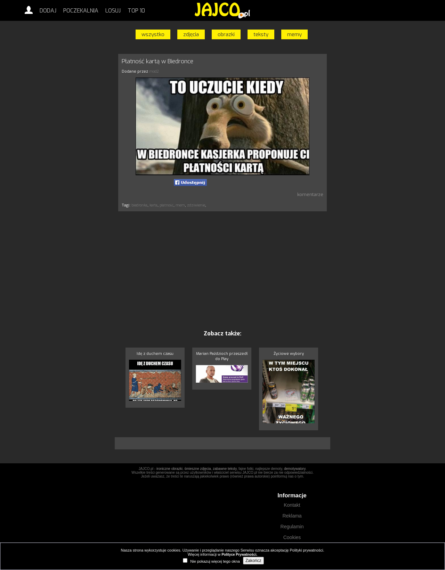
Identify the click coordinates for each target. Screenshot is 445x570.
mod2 (154, 71)
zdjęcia (191, 34)
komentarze (310, 194)
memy (294, 34)
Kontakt (292, 505)
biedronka (139, 205)
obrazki (226, 34)
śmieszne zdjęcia (197, 469)
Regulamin (292, 526)
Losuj (113, 10)
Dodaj (48, 10)
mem (180, 205)
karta (153, 205)
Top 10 (136, 10)
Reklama (291, 516)
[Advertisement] (85, 157)
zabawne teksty (224, 469)
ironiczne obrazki (169, 469)
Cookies (292, 537)
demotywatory (295, 469)
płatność (166, 205)
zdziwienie (196, 205)
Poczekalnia (80, 10)
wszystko (152, 34)
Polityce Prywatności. (239, 554)
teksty (260, 34)
